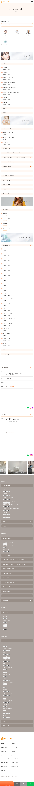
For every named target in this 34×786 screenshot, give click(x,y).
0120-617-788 (10, 432)
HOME (2, 743)
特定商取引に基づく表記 (5, 776)
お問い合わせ (4, 770)
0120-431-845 (10, 386)
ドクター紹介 (4, 751)
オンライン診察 (14, 762)
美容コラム (13, 755)
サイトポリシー (15, 776)
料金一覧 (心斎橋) (15, 758)
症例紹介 (13, 743)
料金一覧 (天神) (4, 766)
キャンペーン (14, 747)
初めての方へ (4, 747)
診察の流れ (13, 751)
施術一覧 (3, 755)
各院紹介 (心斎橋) (4, 762)
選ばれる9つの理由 (5, 758)
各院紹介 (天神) (14, 766)
